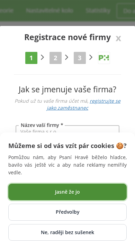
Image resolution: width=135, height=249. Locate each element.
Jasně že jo (67, 191)
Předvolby (68, 212)
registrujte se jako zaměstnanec (83, 104)
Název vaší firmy (40, 125)
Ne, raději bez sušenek (67, 232)
